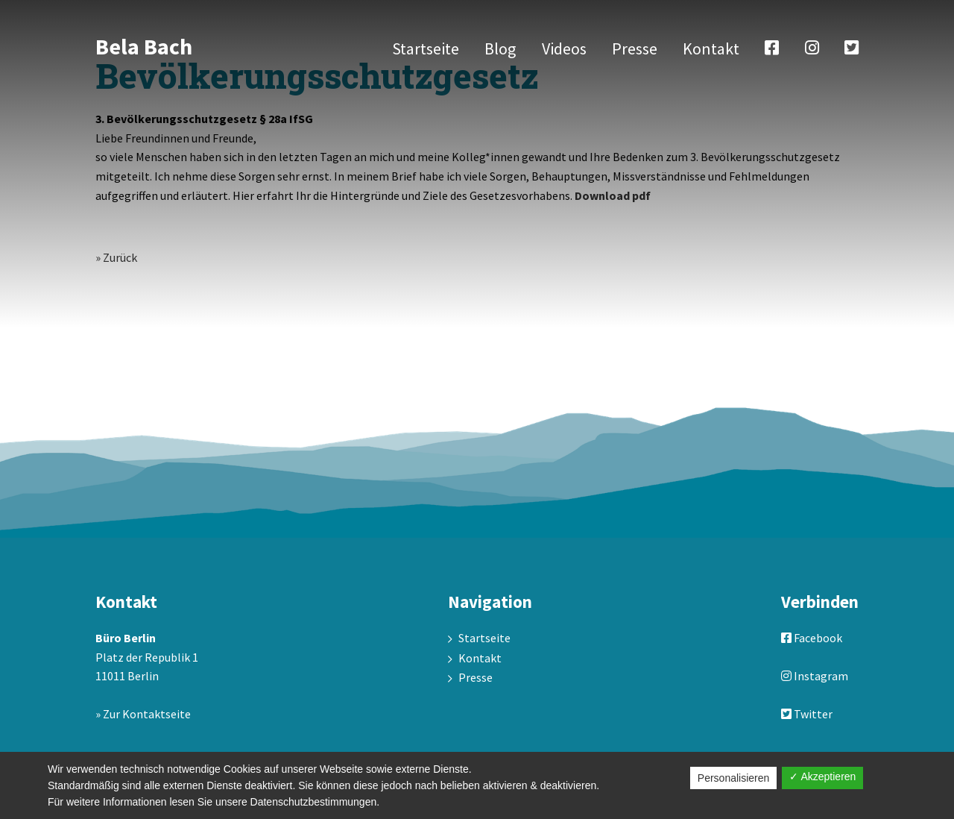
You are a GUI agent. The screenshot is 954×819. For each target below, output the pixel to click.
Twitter (807, 713)
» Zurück (116, 257)
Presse (634, 48)
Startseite (425, 48)
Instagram (814, 675)
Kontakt (711, 48)
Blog (500, 48)
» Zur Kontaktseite (143, 713)
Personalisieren (734, 778)
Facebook (811, 637)
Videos (564, 48)
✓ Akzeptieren (822, 776)
